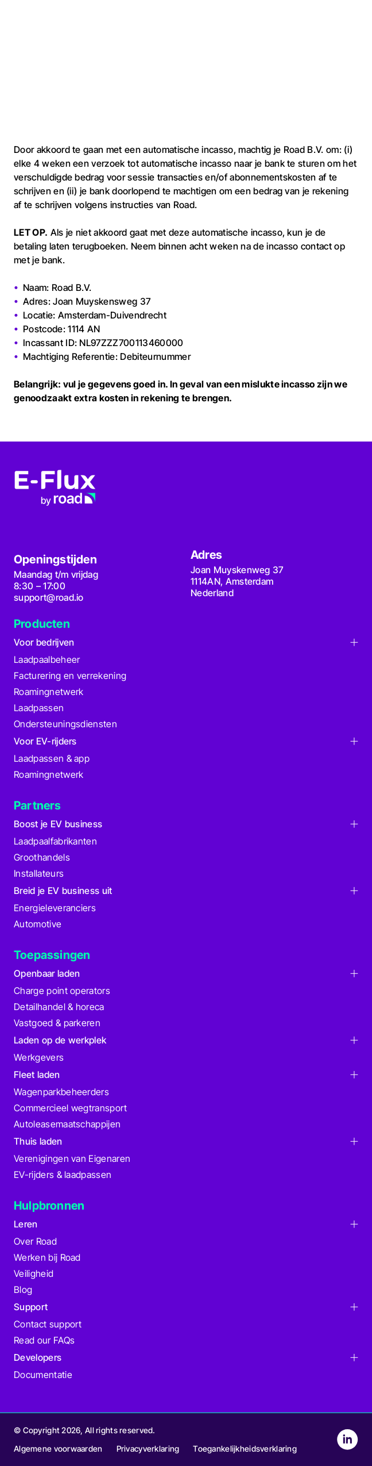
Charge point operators (62, 990)
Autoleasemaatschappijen (67, 1124)
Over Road (35, 1241)
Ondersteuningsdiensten (65, 724)
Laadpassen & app (52, 758)
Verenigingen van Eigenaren (72, 1158)
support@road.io (49, 597)
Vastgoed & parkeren (57, 1022)
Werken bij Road (47, 1257)
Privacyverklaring (148, 1448)
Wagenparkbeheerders (61, 1091)
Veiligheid (33, 1273)
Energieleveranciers (55, 908)
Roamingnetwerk (48, 691)
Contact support (48, 1324)
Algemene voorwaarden (58, 1448)
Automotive (37, 924)
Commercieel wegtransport (70, 1108)
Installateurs (39, 873)
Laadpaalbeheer (47, 659)
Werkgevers (39, 1057)
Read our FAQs (44, 1340)
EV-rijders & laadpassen (62, 1174)
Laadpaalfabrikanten (55, 841)
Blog (23, 1289)
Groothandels (42, 857)
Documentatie (43, 1374)
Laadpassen (39, 707)
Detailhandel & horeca (59, 1006)
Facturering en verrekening (70, 675)
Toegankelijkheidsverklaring (245, 1448)
